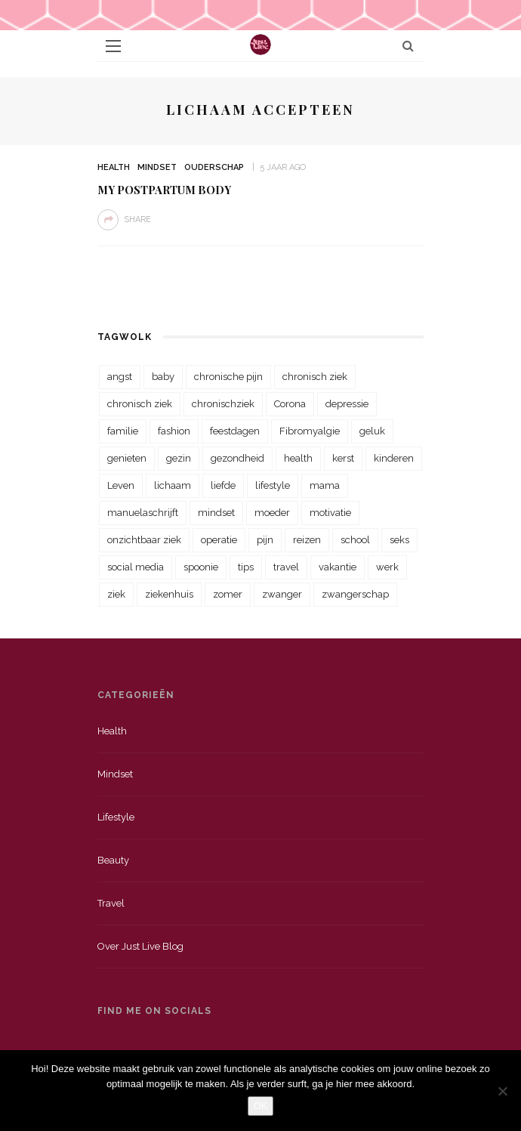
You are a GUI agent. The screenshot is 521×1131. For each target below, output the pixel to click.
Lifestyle (115, 817)
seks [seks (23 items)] (399, 539)
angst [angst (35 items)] (119, 376)
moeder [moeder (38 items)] (272, 512)
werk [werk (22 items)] (387, 567)
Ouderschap (214, 167)
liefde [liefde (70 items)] (223, 485)
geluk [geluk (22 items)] (372, 431)
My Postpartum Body (164, 189)
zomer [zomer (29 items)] (227, 594)
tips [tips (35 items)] (246, 567)
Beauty (113, 860)
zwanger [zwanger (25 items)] (282, 594)
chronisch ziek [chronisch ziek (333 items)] (314, 376)
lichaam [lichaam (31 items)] (172, 485)
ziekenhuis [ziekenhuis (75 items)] (169, 594)
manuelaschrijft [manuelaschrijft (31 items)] (142, 512)
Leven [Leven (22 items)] (120, 485)
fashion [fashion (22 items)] (174, 431)
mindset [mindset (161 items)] (216, 512)
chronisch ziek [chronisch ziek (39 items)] (139, 403)
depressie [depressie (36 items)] (346, 403)
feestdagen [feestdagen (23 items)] (235, 431)
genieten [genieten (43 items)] (126, 458)
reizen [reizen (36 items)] (307, 539)
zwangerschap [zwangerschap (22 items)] (355, 594)
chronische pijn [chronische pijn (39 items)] (228, 376)
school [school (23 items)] (355, 539)
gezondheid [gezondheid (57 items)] (237, 458)
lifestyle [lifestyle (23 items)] (272, 485)
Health (113, 167)
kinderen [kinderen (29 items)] (394, 458)
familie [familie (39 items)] (122, 431)
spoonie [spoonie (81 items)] (200, 567)
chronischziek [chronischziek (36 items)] (223, 403)
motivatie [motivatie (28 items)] (330, 512)
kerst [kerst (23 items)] (343, 458)
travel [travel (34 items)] (286, 567)
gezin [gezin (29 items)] (178, 458)
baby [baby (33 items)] (163, 376)
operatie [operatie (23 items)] (219, 539)
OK (261, 1105)
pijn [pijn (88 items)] (265, 539)
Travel (111, 903)
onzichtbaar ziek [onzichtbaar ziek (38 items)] (144, 539)
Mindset (157, 167)
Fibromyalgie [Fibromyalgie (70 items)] (309, 431)
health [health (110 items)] (298, 458)
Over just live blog (140, 946)
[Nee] (502, 1091)
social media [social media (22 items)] (135, 567)
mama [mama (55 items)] (325, 485)
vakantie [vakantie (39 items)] (337, 567)
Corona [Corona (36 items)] (290, 403)
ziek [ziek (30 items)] (116, 594)
